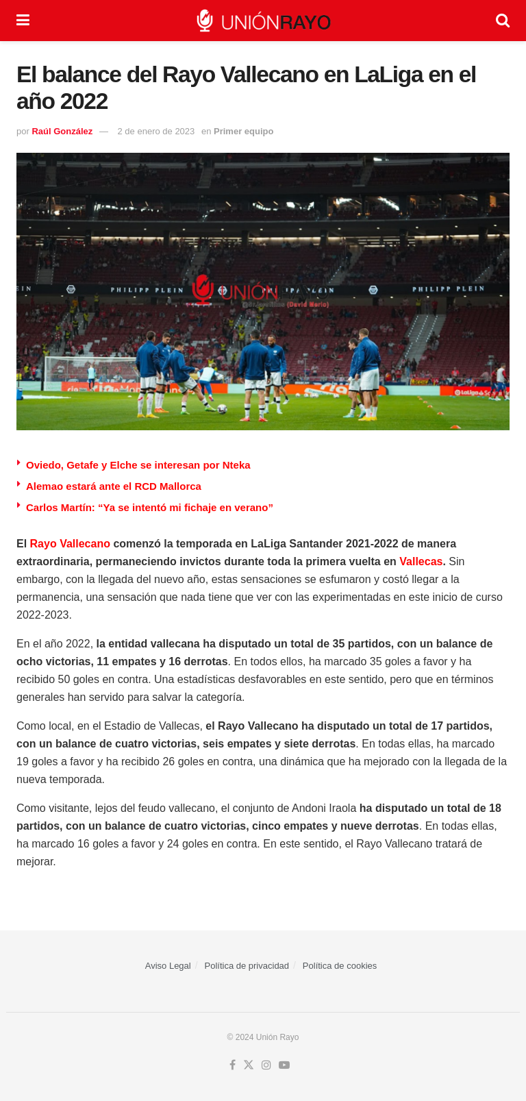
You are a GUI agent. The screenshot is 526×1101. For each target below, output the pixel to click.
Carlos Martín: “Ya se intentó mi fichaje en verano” (149, 507)
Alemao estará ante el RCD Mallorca (113, 486)
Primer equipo (243, 131)
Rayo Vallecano (70, 543)
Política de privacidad (247, 966)
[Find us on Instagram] (266, 1065)
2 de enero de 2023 (156, 131)
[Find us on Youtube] (284, 1065)
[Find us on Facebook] (232, 1065)
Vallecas (420, 561)
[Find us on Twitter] (248, 1065)
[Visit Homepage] (263, 20)
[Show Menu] (22, 20)
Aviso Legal (168, 966)
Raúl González (62, 131)
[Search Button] (503, 20)
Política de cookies (340, 966)
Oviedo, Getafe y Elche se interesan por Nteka (138, 465)
